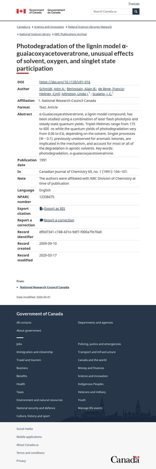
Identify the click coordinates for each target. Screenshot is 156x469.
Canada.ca (23, 27)
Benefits (22, 376)
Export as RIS (52, 208)
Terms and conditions (31, 453)
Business (22, 368)
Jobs (19, 344)
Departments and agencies (95, 322)
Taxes (20, 392)
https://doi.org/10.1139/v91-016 (64, 82)
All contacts (24, 322)
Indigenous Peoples (91, 384)
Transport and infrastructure (97, 352)
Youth (82, 400)
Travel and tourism (29, 360)
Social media (25, 429)
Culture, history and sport (33, 416)
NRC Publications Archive (70, 34)
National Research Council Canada (44, 287)
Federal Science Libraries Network (90, 27)
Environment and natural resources (40, 400)
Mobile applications (29, 437)
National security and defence (36, 408)
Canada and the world (92, 360)
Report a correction (57, 220)
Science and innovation (49, 27)
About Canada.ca (27, 445)
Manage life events (90, 408)
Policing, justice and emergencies (99, 344)
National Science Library (35, 34)
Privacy (21, 461)
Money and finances (91, 368)
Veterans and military (92, 392)
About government (29, 330)
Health (21, 384)
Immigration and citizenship (35, 352)
